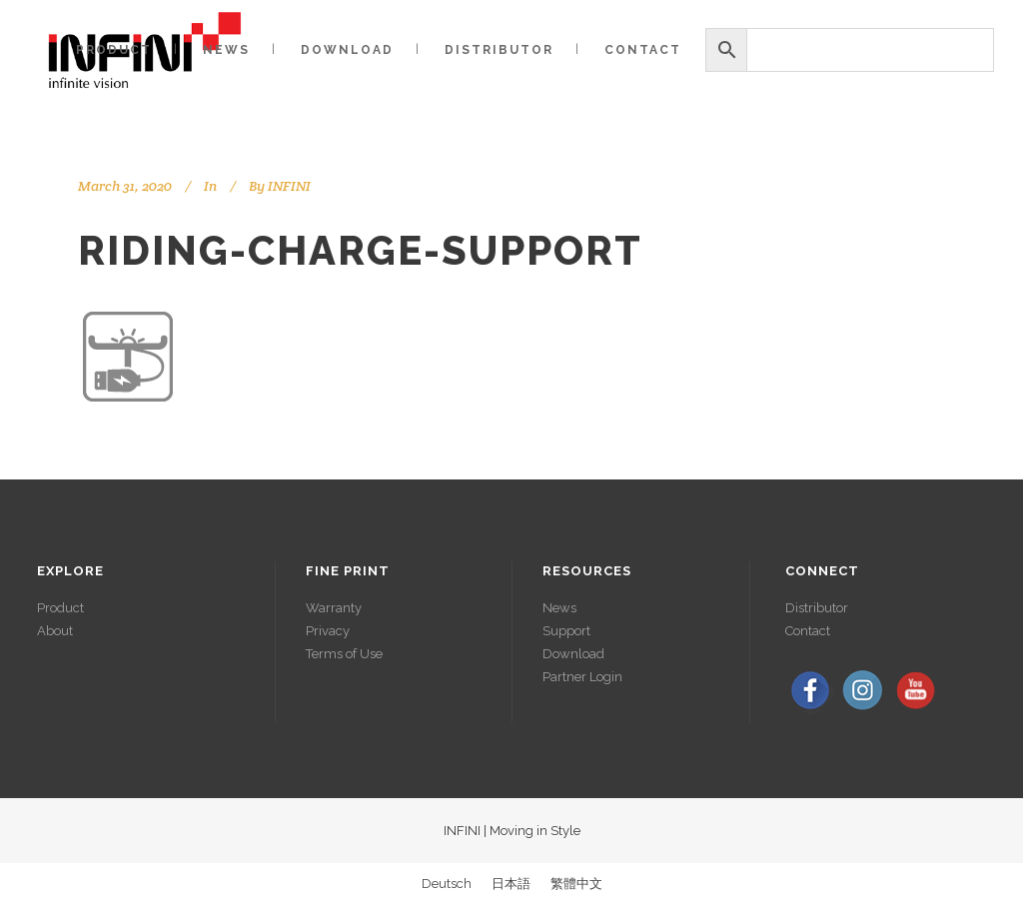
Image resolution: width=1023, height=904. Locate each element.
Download (573, 653)
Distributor (816, 607)
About (55, 630)
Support (566, 630)
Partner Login (582, 676)
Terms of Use (344, 653)
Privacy (328, 630)
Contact (807, 630)
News (559, 607)
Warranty (334, 607)
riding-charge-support (360, 250)
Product (60, 607)
